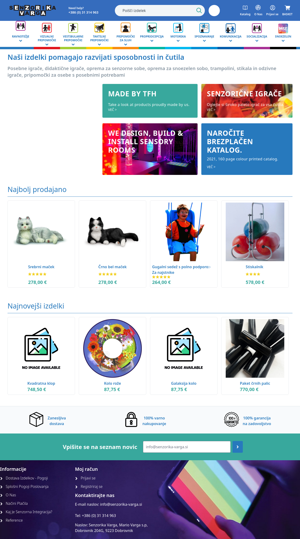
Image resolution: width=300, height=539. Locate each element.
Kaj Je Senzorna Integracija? (26, 511)
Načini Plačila (14, 503)
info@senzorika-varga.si (121, 504)
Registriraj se (89, 486)
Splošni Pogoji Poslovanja (24, 486)
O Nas (8, 495)
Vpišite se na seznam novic (100, 447)
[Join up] (237, 447)
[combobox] (160, 10)
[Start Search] (199, 10)
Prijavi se (85, 478)
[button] (214, 10)
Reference (11, 520)
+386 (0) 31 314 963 (99, 515)
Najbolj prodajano (37, 189)
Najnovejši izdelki (36, 306)
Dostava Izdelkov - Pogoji (24, 478)
